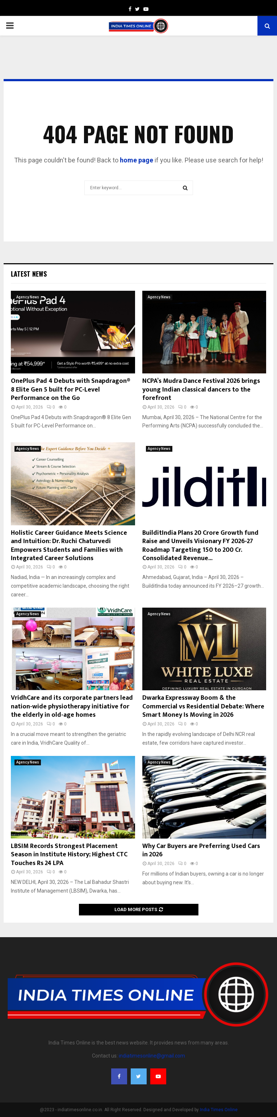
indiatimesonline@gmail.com (152, 1056)
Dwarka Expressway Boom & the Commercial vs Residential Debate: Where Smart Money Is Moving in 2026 (203, 706)
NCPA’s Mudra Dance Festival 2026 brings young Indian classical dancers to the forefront (201, 390)
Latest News (29, 273)
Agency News (27, 297)
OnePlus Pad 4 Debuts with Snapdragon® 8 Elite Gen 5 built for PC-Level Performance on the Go (70, 390)
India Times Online (219, 1109)
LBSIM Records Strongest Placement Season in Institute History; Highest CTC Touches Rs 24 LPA (69, 855)
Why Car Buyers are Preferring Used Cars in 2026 (201, 850)
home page (136, 160)
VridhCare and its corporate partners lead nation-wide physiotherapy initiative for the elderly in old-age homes (72, 706)
